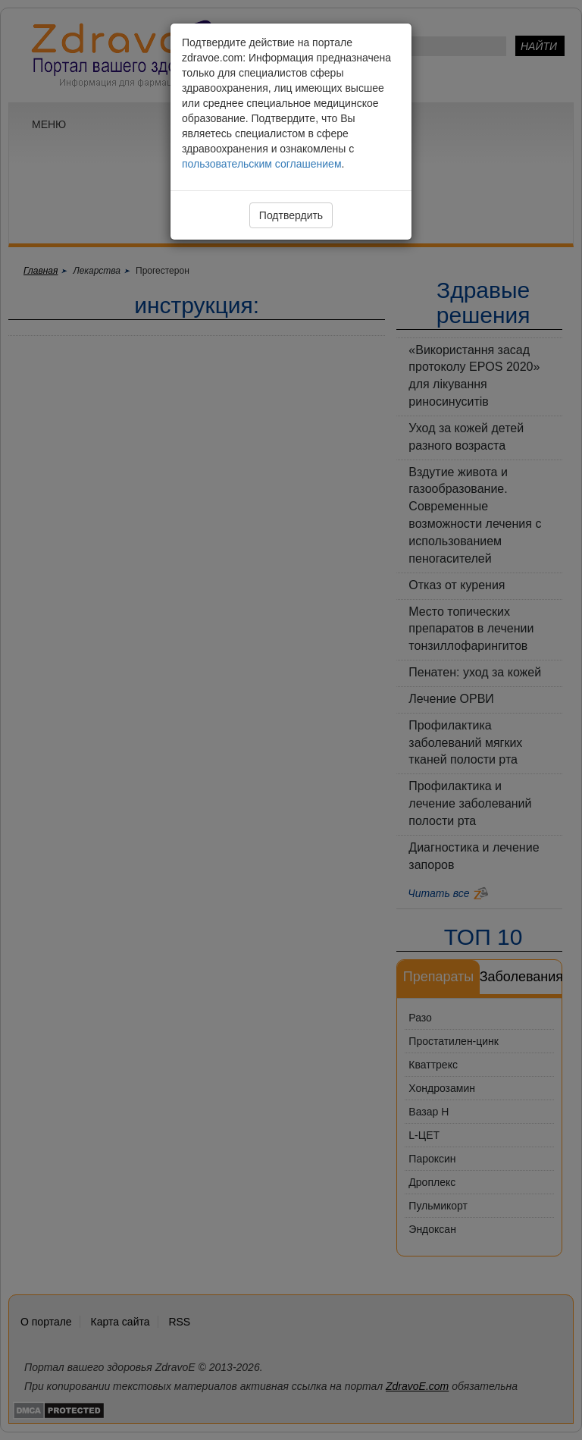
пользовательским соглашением (262, 164)
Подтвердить (291, 215)
